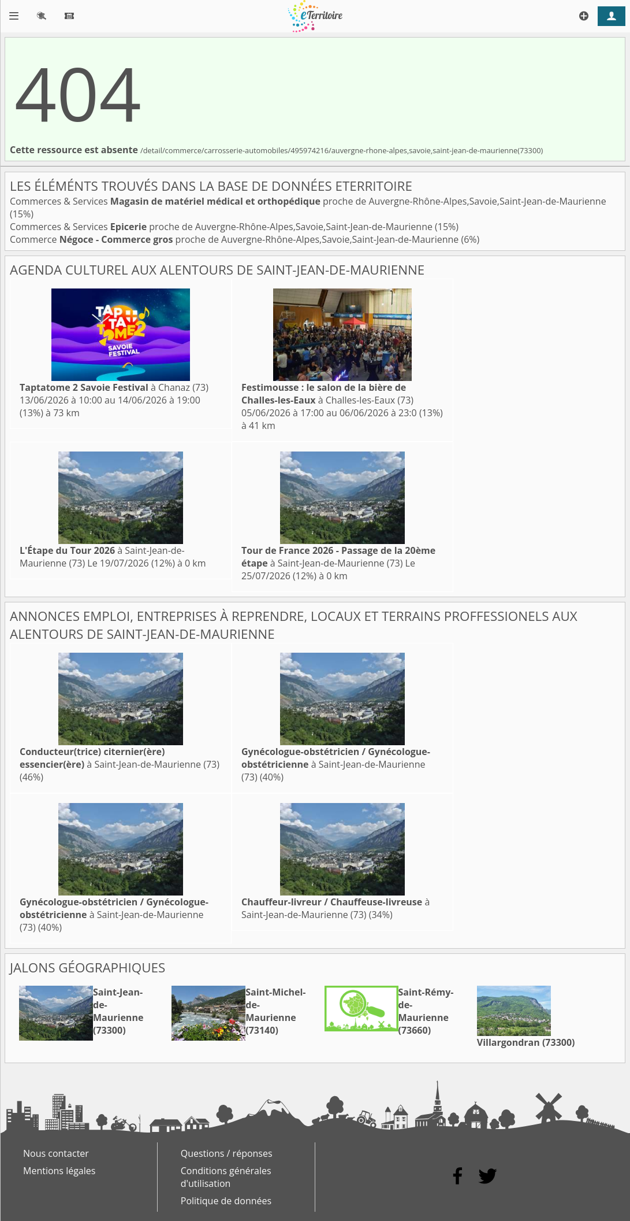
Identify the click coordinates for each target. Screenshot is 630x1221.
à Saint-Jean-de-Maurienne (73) (338, 556)
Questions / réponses (227, 1153)
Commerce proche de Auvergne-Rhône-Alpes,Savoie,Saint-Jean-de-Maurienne (235, 239)
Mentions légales (59, 1170)
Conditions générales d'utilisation (226, 1177)
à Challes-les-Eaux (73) (327, 393)
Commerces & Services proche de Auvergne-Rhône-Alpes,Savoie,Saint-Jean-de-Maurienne (308, 201)
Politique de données (226, 1200)
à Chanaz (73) (114, 387)
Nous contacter (56, 1153)
